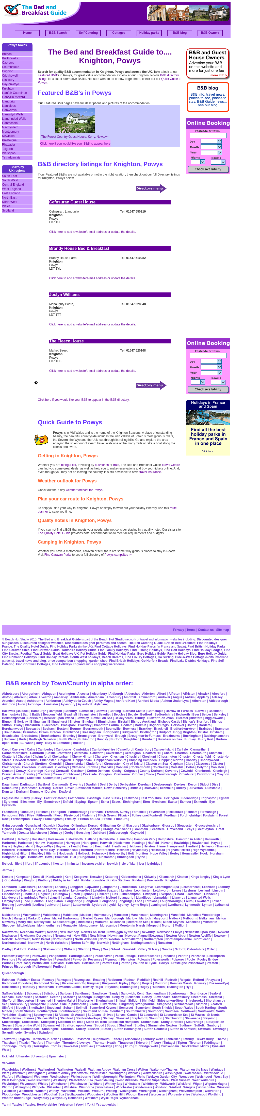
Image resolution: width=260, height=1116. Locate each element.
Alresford (218, 693)
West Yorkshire (203, 1080)
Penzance (198, 956)
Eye (212, 802)
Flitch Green (107, 815)
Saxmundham (156, 993)
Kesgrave (81, 877)
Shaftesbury (180, 997)
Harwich (106, 843)
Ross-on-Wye (218, 983)
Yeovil (80, 1104)
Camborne (63, 749)
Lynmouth (192, 904)
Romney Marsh (181, 983)
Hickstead (158, 850)
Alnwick (203, 693)
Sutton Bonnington (127, 1029)
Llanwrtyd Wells (12, 114)
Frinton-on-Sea (89, 819)
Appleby (203, 697)
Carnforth (37, 753)
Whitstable (132, 1084)
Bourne (75, 728)
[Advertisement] (206, 256)
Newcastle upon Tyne (200, 932)
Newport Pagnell (137, 935)
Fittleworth (44, 815)
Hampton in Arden (189, 839)
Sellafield (133, 997)
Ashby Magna (103, 701)
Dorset (58, 788)
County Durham (151, 771)
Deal (103, 784)
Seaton (55, 997)
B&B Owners (210, 32)
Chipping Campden (143, 760)
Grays (189, 829)
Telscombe (132, 1039)
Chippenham (82, 760)
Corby (49, 771)
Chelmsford (41, 756)
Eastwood (131, 798)
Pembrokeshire (149, 956)
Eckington (171, 798)
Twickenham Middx (196, 1046)
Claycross (203, 763)
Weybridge (10, 1084)
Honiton (142, 853)
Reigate (185, 980)
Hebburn (135, 846)
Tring (118, 1046)
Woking (111, 1091)
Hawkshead (200, 843)
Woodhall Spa (54, 1094)
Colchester (160, 767)
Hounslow (35, 857)
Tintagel (169, 1042)
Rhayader (8, 144)
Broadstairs (10, 736)
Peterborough (28, 959)
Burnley (190, 739)
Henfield (192, 846)
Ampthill (130, 697)
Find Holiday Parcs (142, 646)
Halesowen (56, 839)
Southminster (135, 1011)
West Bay (221, 1076)
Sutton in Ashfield (183, 1029)
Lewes (177, 890)
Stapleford (139, 1018)
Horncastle (190, 853)
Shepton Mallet (64, 1000)
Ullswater (23, 1056)
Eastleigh (94, 798)
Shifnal (121, 1000)
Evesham (159, 802)
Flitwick (123, 815)
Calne (31, 749)
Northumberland (14, 943)
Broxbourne (172, 736)
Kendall (38, 877)
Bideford (196, 718)
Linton (75, 894)
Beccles (119, 714)
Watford (7, 1076)
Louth (188, 901)
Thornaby (53, 1042)
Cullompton (51, 778)
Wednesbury (59, 1076)
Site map (222, 630)
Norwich (103, 943)
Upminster (56, 1056)
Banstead (86, 711)
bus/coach (102, 465)
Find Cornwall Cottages (33, 664)
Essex (116, 802)
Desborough (163, 784)
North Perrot (41, 939)
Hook (204, 853)
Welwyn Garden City (162, 1076)
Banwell (101, 711)
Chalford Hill (152, 753)
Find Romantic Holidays (19, 657)
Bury (39, 743)
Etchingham (132, 802)
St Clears (94, 1015)
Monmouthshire (48, 925)
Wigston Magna (216, 1084)
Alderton (148, 693)
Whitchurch (59, 1084)
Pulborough (42, 966)
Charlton (181, 753)
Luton (66, 904)
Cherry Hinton (82, 756)
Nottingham (120, 943)
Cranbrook (203, 771)
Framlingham (52, 819)
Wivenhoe (68, 1091)
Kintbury (44, 880)
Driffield (135, 788)
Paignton (22, 956)
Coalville (107, 767)
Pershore (8, 959)
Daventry (76, 784)
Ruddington (128, 987)
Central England (13, 184)
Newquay (157, 935)
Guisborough (118, 832)
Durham (21, 791)
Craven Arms (11, 774)
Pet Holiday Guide (93, 653)
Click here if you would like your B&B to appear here (75, 143)
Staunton (155, 1018)
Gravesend (175, 829)
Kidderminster (131, 877)
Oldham (69, 949)
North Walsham (86, 939)
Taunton (67, 1039)
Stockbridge (11, 1022)
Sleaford (216, 1004)
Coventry (171, 771)
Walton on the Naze (194, 1069)
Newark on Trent (93, 932)
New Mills (81, 935)
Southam (116, 1011)
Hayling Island (23, 846)
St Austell (78, 1015)
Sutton (106, 1029)
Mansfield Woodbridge (203, 915)
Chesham (117, 756)
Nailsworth (10, 932)
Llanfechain (10, 123)
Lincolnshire (11, 894)
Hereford (8, 850)
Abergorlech (31, 693)
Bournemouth (93, 728)
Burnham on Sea (170, 739)
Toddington (212, 1042)
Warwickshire (152, 1073)
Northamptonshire (179, 939)
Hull (73, 857)
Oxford (180, 949)
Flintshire (88, 815)
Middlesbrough (64, 922)
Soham (68, 1007)
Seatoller (41, 997)
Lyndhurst (175, 904)
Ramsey (48, 980)
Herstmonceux (67, 850)
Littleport (149, 894)
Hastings (138, 843)
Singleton (126, 1004)
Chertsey (101, 756)
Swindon (45, 1032)
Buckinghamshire (216, 736)
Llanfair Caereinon (14, 93)
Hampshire (166, 839)
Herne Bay (47, 850)
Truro (129, 1046)
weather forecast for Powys (84, 490)
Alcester (83, 693)
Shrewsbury (18, 1004)
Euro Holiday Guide (151, 653)
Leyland (204, 890)
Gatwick (49, 825)
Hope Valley (158, 853)
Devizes (180, 784)
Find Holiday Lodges (207, 650)
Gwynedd (137, 832)
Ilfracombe (42, 863)
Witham (40, 1091)
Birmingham (107, 721)
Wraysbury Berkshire (67, 1098)
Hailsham (38, 839)
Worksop (198, 1094)
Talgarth (7, 149)
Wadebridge (10, 1069)
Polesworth (161, 959)
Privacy (178, 630)
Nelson (52, 932)
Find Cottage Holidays (110, 646)
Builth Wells (10, 58)
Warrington (117, 1073)
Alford (161, 693)
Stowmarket (51, 1025)
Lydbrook (99, 904)
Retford (198, 980)
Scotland (8, 210)
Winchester (124, 1087)
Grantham (141, 829)
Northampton (153, 939)
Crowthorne (205, 774)
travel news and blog (31, 660)
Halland (90, 839)
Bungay (102, 739)
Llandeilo (210, 894)
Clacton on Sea (157, 763)
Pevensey (95, 959)
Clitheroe (78, 767)
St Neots (213, 1015)
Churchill (55, 763)
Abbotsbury (10, 693)
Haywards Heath (67, 846)
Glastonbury (151, 825)
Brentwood (71, 732)
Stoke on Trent (96, 1022)
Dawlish (91, 784)
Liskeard (103, 894)
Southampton (47, 1011)
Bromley (69, 736)
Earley (37, 798)
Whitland (96, 1084)
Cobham (122, 767)
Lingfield (44, 894)
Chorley (191, 760)
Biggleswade (214, 718)
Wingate (189, 1087)
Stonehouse (150, 1022)
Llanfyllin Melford (13, 97)
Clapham (176, 763)
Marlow (131, 918)
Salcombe (34, 993)
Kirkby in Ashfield (66, 880)
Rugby (144, 987)
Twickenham (170, 1046)
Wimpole (38, 1087)
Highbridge (10, 853)
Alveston (44, 697)
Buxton (78, 743)
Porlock (7, 963)
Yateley (17, 1104)
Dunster (7, 791)
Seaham (8, 997)
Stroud (112, 1025)
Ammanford (146, 697)
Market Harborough (66, 918)
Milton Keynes (173, 922)
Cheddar (24, 756)
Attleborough (218, 701)
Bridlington (148, 732)
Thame (221, 1039)
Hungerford (86, 857)
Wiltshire (70, 1087)
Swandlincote (12, 1032)
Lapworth (92, 887)
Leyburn (190, 890)
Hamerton (124, 839)
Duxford (65, 791)
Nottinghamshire (143, 943)
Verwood (8, 1063)
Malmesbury (102, 915)
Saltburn (66, 993)
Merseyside (42, 922)
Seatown (69, 997)
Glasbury (8, 80)
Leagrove (146, 887)
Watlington (24, 1076)
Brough (120, 736)
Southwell (188, 1011)
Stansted (122, 1018)
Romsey (200, 983)
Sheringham (104, 1000)
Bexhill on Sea (101, 718)
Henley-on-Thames (214, 846)
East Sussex (112, 798)
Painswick (39, 956)
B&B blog (180, 32)
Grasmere (158, 829)
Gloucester (185, 825)
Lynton (207, 904)
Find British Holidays (124, 660)
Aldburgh (116, 693)
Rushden (158, 987)
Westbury (60, 1080)
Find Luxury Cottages (140, 657)
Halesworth (74, 839)
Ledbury (224, 887)
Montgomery (10, 131)
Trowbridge (104, 1046)
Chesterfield (202, 756)
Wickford (184, 1084)
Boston (62, 728)
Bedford (146, 714)
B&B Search (58, 32)
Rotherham (46, 987)
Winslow (223, 1087)
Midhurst (101, 922)
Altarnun (20, 697)
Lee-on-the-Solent (16, 890)
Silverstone (108, 1004)
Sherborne (85, 1000)
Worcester (158, 1094)
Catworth (96, 753)
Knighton (8, 88)
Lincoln (217, 890)
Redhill (158, 980)
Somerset (126, 1007)
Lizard (179, 894)
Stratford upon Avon (77, 1025)
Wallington (65, 1069)
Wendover (187, 1076)
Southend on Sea (96, 1011)
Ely (39, 802)
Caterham (81, 753)
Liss (115, 894)
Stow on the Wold (27, 1025)
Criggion (7, 71)
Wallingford (46, 1069)
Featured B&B (47, 75)
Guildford (99, 832)
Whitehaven (78, 1084)
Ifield (18, 863)
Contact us (206, 630)
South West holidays (85, 657)
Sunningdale (30, 1029)
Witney (54, 1091)
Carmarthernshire (15, 753)
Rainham (8, 980)
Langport (76, 887)
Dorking (45, 788)
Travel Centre (171, 465)
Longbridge (73, 901)
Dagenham (10, 784)
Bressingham (91, 732)
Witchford (26, 1091)
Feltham (191, 812)
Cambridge (81, 749)
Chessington (167, 756)
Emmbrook (52, 802)
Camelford (125, 749)
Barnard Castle (134, 711)
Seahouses (24, 997)
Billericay (21, 721)
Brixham (216, 732)
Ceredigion (133, 753)
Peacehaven (103, 956)
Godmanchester (44, 829)
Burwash (26, 743)
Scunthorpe (198, 993)
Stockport (48, 1022)
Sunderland (10, 1029)
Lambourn (9, 887)
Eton (146, 802)
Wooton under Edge (16, 1098)
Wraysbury (41, 1098)
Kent (68, 877)
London (38, 901)
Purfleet (58, 966)
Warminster (98, 1073)
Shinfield (148, 1000)
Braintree (205, 728)
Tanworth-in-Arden (45, 1039)
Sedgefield (102, 997)
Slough (21, 1007)
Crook (149, 774)
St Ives (108, 1015)
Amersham (96, 697)
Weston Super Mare (154, 1080)
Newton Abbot (176, 935)
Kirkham (138, 880)
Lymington (158, 904)
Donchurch (10, 788)
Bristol (203, 732)
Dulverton (196, 788)
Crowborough (167, 774)
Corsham (77, 771)
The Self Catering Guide (145, 643)
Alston (6, 697)
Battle (36, 714)
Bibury (140, 718)
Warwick (134, 1073)
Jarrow (7, 870)
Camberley (45, 749)
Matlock (175, 918)
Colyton (202, 767)
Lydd (112, 904)
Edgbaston (208, 798)
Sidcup (65, 1004)
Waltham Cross (124, 1069)
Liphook (88, 894)
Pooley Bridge (207, 959)
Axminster (50, 704)
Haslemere (122, 843)
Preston (212, 963)
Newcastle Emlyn (169, 932)
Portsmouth (90, 963)
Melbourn (190, 918)
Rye (188, 987)
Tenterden (173, 1039)
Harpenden (55, 843)
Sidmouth (79, 1004)
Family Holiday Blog (182, 653)
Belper (206, 714)
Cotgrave (130, 771)
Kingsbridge (12, 880)
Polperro (178, 959)
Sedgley (118, 997)
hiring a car (68, 465)
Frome (107, 819)
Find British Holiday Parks (206, 646)
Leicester (38, 890)
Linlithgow (60, 894)
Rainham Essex (28, 980)
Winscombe (206, 1087)
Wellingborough (105, 1076)
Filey (30, 815)
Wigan (197, 1084)
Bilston (75, 721)
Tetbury (188, 1039)
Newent (223, 932)
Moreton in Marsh (132, 925)
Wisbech (10, 1091)
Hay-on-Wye (10, 84)
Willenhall (54, 1087)
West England (11, 189)
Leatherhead (191, 887)
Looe (138, 901)
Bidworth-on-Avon (160, 718)
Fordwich (209, 815)
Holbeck (84, 853)
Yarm (5, 1104)
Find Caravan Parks (57, 554)
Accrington (67, 693)
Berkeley (220, 714)
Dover (69, 788)
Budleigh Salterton (42, 739)
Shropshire (38, 1004)
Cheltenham (61, 756)
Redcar (129, 980)
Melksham (206, 918)
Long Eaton (54, 901)
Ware (5, 1073)
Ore (105, 949)
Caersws (8, 62)
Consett (7, 771)
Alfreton (174, 693)
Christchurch (11, 763)
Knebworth (155, 880)
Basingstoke (11, 714)
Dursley (51, 791)
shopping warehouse (109, 664)
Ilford (28, 863)
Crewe (57, 774)
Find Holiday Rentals (53, 657)
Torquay (25, 1046)
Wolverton (211, 1091)
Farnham (96, 812)
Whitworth (167, 1084)
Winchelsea (104, 1087)
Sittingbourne (145, 1004)
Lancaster (45, 887)
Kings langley (200, 877)
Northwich (35, 943)
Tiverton (195, 1042)
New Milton (98, 935)
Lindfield (29, 894)
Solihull (81, 1007)
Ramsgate (64, 980)
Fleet (58, 815)
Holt (131, 853)
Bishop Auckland (143, 721)
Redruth (171, 980)
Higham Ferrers (179, 850)
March (6, 918)
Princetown (196, 963)
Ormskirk (129, 949)
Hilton (24, 853)
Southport (155, 1011)
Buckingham (192, 736)
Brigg (177, 732)
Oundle (167, 949)
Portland (57, 963)
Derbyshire (128, 784)
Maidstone (70, 915)
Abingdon (49, 693)
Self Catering (88, 32)
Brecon (7, 54)
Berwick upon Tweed (59, 718)
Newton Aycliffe (200, 935)
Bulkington (86, 739)
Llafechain (193, 894)
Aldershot (132, 693)
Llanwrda (178, 897)
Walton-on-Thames (164, 1069)
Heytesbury (140, 850)
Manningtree (159, 915)
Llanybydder (11, 901)
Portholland (40, 963)
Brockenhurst (51, 736)
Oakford (20, 949)
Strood (99, 1025)
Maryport (160, 918)
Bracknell (161, 728)
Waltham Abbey (99, 1069)
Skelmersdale (183, 1004)
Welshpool (9, 153)
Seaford (215, 993)
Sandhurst (82, 993)
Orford (115, 949)
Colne (190, 767)
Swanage (219, 1029)
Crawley (29, 774)
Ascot (20, 701)
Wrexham (91, 1098)
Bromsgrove (87, 736)
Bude (22, 739)
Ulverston (39, 1056)
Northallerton (131, 939)
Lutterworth (81, 904)
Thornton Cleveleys (76, 1042)
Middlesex (84, 922)
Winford (175, 1087)
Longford (91, 901)
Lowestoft (24, 904)
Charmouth (198, 753)
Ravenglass (82, 980)
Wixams (84, 1091)
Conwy (21, 771)
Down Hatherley (115, 788)
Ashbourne (35, 701)
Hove (49, 857)
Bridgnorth (111, 732)
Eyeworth (9, 805)
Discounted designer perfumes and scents (95, 643)
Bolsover (177, 725)
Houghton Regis (14, 857)
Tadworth (8, 1039)
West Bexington (13, 1080)
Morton (167, 925)
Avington (8, 704)
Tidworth (142, 1042)
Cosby (117, 771)
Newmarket (63, 935)
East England (11, 193)
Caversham (114, 753)
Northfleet (22, 939)
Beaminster (87, 714)
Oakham (34, 949)
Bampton (55, 711)
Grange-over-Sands (117, 829)
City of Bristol (133, 763)
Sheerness (199, 997)
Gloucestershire (206, 825)
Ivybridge (153, 863)
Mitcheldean (26, 925)
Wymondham (129, 1098)
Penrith (183, 956)
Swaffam (204, 1029)
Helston (149, 846)
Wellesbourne (81, 1076)
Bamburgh (38, 711)
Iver (141, 863)
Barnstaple (155, 711)
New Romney (69, 932)
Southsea (172, 1011)
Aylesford (85, 704)
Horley (174, 853)
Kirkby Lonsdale (93, 880)
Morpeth (153, 925)
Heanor (87, 846)
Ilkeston (58, 863)
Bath (26, 714)
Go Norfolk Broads (155, 660)
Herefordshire (27, 850)
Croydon (223, 774)
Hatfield (153, 843)
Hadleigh (23, 839)
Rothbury (28, 987)
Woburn (98, 1091)
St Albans (62, 1015)
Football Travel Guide (36, 653)
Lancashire (27, 887)
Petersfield (62, 959)
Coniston (217, 767)
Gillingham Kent (111, 825)
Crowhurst (186, 774)
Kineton (182, 877)
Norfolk (7, 939)
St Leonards (148, 1015)
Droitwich (151, 788)
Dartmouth (60, 784)
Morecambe (108, 925)
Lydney (123, 904)
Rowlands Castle (68, 987)
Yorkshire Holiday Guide (78, 650)
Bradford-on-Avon (183, 728)
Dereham (144, 784)
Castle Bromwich (58, 753)
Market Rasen (93, 918)
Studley (140, 1025)
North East (9, 197)
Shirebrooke (194, 1000)
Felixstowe (175, 812)
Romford (161, 983)
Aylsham (100, 704)
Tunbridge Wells (146, 1046)
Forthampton (20, 819)
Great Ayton (205, 829)
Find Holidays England (68, 664)
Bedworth (183, 714)
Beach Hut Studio (111, 639)
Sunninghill (50, 1029)
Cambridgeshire (103, 749)
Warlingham (36, 1073)
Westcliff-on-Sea (81, 1080)
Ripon (135, 983)
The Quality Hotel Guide (54, 533)
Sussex (93, 1029)
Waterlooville (213, 1073)
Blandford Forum (106, 725)
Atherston (199, 701)
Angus (177, 697)
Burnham (148, 739)
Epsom (93, 802)
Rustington (175, 987)
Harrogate (73, 843)
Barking (115, 711)
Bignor (7, 721)
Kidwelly (150, 877)
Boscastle (33, 728)
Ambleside (78, 697)
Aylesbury (68, 704)
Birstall (123, 721)
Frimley (70, 819)
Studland (125, 1025)
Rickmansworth (73, 983)
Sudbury (185, 1025)
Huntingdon (125, 857)
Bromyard (105, 736)
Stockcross (30, 1022)
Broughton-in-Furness (144, 736)
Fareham (42, 812)
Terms (191, 630)
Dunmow (36, 791)
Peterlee (46, 959)
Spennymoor (43, 1015)
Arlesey (217, 697)
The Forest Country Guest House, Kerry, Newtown (75, 136)
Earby (26, 798)
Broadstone (30, 736)
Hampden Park (144, 839)
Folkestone (140, 815)
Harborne (8, 843)
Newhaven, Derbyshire (36, 935)
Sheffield (215, 997)
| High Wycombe (203, 850)
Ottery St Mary (148, 949)
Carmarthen (198, 749)
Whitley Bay (113, 1084)
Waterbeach (193, 1073)
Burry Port (205, 739)
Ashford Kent (125, 701)
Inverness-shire (93, 863)
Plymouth (112, 959)
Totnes (56, 1046)
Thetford (37, 1042)
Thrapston (125, 1042)
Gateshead (33, 825)
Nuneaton (165, 943)
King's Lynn (221, 877)
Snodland (54, 1007)
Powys (164, 963)
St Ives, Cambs (126, 1015)
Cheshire (132, 756)
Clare (189, 763)
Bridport (164, 732)
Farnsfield (139, 812)
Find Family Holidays (113, 650)
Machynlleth (10, 127)
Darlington (27, 784)
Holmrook (99, 853)
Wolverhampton (191, 1091)
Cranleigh (220, 771)
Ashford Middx (148, 701)
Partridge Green (80, 956)
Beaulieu (105, 714)
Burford (116, 739)
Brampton (222, 728)
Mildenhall (117, 922)
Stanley (108, 1018)
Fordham (170, 815)
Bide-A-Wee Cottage (189, 657)
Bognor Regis (159, 725)
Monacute (70, 925)
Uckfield (8, 1056)
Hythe (141, 857)
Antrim (190, 697)
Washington (173, 1073)
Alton (33, 697)
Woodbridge (11, 1094)
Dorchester (29, 788)
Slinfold (7, 1007)
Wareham (19, 1073)
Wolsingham (167, 1091)
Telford (117, 1039)
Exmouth (200, 802)
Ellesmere (27, 802)
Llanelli (55, 897)
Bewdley (82, 718)
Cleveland (45, 767)
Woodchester (32, 1094)
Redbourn (115, 980)
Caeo (5, 749)
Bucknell (10, 739)
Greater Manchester (33, 832)
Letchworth (161, 890)
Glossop (168, 825)
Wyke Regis (109, 1098)
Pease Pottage (125, 956)
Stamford (66, 1018)
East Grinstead (55, 798)
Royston (111, 987)
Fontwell (156, 815)
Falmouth (26, 812)
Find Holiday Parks (63, 646)
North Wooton (110, 939)
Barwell (200, 711)
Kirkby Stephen (118, 880)
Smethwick (36, 1007)
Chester (185, 756)
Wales (6, 206)
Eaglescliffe (10, 798)
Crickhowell (10, 75)
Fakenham (9, 812)
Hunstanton (106, 857)
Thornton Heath (104, 1042)
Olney (96, 949)
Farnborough (77, 812)
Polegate (143, 959)
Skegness (164, 1004)
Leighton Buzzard (106, 890)
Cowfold (187, 771)
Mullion (180, 925)
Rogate (147, 983)
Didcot (204, 784)
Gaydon (63, 825)
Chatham (215, 753)
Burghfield (131, 739)
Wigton (7, 1087)
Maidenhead (51, 915)
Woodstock (95, 1094)
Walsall (80, 1069)
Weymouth (28, 1084)
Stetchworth (173, 1018)
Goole (81, 829)
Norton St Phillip (83, 943)
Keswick (96, 877)
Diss (215, 784)
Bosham (49, 728)
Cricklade (90, 774)
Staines (28, 1018)
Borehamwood (12, 728)
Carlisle (182, 749)
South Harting (206, 1007)
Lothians (151, 901)
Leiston (126, 890)
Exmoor (185, 802)
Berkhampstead (13, 718)
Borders (204, 725)
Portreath (73, 963)
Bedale (133, 714)
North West (9, 202)
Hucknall (61, 857)
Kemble (7, 877)
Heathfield (102, 846)
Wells (141, 1076)
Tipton (182, 1042)
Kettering (111, 877)
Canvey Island (164, 749)
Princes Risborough (16, 966)
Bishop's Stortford (196, 721)
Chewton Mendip (25, 760)
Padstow (8, 956)
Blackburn (32, 725)
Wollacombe (75, 1094)
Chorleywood (209, 760)
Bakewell (8, 711)
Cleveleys (62, 767)
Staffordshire (11, 1018)
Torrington (41, 1046)
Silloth (93, 1004)
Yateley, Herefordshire (41, 1104)
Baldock (23, 711)
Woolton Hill (115, 1094)
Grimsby (56, 832)
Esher (105, 802)
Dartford (44, 784)
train (116, 465)
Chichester (48, 760)
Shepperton (25, 1000)
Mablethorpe (11, 915)
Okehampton (52, 949)
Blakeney (85, 725)
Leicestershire (58, 890)
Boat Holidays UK (66, 653)
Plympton (128, 959)
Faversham (157, 812)
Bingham (88, 721)
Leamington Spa (167, 887)
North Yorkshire (57, 943)
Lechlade (208, 887)
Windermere (143, 1087)
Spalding (24, 1015)
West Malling (104, 1080)
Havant (166, 843)
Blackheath (50, 725)
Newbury (148, 932)
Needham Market (32, 932)
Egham (224, 798)
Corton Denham (98, 771)
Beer (195, 714)
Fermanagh (208, 812)
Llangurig (8, 101)
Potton (125, 963)
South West (10, 180)
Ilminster (73, 863)
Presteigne (9, 140)
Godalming (23, 829)
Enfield (68, 802)
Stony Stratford (172, 1022)
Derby (113, 784)
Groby (68, 832)
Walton (143, 1069)
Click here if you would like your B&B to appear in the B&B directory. (83, 400)
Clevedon (29, 767)
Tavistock (83, 1039)
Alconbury (99, 693)
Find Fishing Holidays (146, 650)
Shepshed (44, 1000)
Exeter (172, 802)
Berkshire (34, 718)
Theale (23, 1042)
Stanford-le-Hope (88, 1018)
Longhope (107, 901)
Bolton (191, 725)
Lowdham (202, 901)
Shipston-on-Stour (170, 1000)
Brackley (145, 728)
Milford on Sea (138, 922)
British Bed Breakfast (180, 643)
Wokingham (128, 1091)
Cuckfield (34, 778)
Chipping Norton (171, 760)
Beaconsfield (52, 714)
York (90, 1104)
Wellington (127, 1076)
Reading (99, 980)
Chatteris (8, 756)
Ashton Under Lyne (175, 701)
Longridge (125, 901)
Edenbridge (189, 798)
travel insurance (150, 472)
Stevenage (192, 1018)
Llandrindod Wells (14, 118)
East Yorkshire (151, 798)
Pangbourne (58, 956)
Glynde (7, 829)
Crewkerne (122, 774)
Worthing (214, 1094)
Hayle (6, 846)
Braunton (30, 732)
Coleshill (177, 767)
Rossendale (10, 987)
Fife (21, 815)
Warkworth (80, 1073)
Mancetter (121, 915)
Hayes (215, 843)
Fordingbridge (190, 815)
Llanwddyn (9, 110)
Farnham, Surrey (117, 812)
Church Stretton (34, 763)
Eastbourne (76, 798)
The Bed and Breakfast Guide (59, 639)
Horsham (216, 853)
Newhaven (9, 935)
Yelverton (66, 1104)
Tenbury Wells (153, 1039)
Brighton (189, 732)
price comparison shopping (67, 660)
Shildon (133, 1000)
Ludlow (39, 904)
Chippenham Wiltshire (110, 760)
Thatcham (9, 1042)
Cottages (118, 32)
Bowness (130, 728)
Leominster (142, 890)
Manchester (139, 915)
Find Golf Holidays (177, 650)
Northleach (202, 939)
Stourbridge (194, 1022)
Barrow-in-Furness (179, 711)
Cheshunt (149, 756)
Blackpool (68, 725)
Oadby (6, 949)
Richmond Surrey (46, 983)
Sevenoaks (162, 997)
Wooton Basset (137, 1094)
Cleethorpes (11, 767)
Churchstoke (10, 67)
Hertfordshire (105, 850)
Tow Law (87, 1046)
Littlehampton (130, 894)
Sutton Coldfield (155, 1029)
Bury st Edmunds (57, 743)
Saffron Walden (13, 993)
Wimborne (86, 1087)
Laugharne (109, 887)
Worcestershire (179, 1094)
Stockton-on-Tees (70, 1022)
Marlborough (114, 918)
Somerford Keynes (103, 1007)
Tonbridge (9, 1046)
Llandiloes (143, 897)
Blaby (18, 725)
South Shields (162, 1007)
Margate (19, 918)
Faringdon (58, 812)
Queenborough (13, 973)
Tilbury (156, 1042)
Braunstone (12, 732)
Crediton (44, 774)
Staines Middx (47, 1018)
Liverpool (165, 894)
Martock (145, 918)
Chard (168, 753)
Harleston (25, 843)
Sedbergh (85, 997)
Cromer (137, 774)
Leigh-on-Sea (80, 890)
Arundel (7, 701)
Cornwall (62, 771)
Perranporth (216, 956)
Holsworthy (117, 853)
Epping (80, 802)
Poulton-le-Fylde (145, 963)
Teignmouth (101, 1039)
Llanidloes (9, 106)
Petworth (79, 959)
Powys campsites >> (119, 554)
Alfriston (189, 693)
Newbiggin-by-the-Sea (123, 932)
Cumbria (69, 778)
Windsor (161, 1087)
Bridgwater (130, 732)
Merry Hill (25, 922)
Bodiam (126, 725)
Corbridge (35, 771)
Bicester (182, 718)
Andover (164, 697)
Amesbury (113, 697)
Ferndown (9, 815)
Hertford (87, 850)
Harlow (40, 843)
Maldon (85, 915)
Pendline (169, 956)
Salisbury (50, 993)
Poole (191, 959)
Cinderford (94, 763)
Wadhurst (29, 1069)
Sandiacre (99, 993)
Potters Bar (110, 963)
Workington (147, 1091)
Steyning (209, 1018)
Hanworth (212, 839)
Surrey (81, 1029)
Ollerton (83, 949)
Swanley (30, 1032)
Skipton (201, 1004)
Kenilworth (54, 877)
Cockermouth (140, 767)
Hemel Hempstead (170, 846)
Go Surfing (165, 657)
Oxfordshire (195, 949)
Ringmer (93, 983)
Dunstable (212, 788)
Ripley (123, 983)
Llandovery (10, 897)
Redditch (143, 980)
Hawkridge (181, 843)
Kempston (22, 877)
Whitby (43, 1084)
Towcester (70, 1046)
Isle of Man (128, 863)
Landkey (61, 887)
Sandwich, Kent (132, 993)
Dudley (181, 788)
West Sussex (180, 1080)
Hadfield (8, 839)
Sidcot (53, 1004)
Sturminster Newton (162, 1025)
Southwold (206, 1011)
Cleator (218, 763)
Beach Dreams (112, 657)
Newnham (115, 935)
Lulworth (52, 904)
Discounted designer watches (41, 643)
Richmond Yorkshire (16, 983)
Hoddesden (67, 853)
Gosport (94, 829)
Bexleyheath (124, 718)
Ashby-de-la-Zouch (77, 701)
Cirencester (112, 763)
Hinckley (37, 853)
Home (27, 32)
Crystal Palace (14, 778)
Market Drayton (39, 918)
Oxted (211, 949)
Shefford (8, 1000)
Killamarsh (166, 877)
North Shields (62, 939)
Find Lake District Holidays (189, 660)
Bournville (113, 728)
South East (9, 176)
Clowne (92, 767)
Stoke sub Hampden (124, 1022)
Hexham (123, 850)
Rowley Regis (93, 987)
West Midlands (127, 1080)
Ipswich (112, 863)
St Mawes (198, 1015)
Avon (21, 704)
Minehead (193, 922)
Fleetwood (71, 815)
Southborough (69, 1011)
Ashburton (53, 701)
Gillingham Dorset (84, 825)
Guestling (83, 832)
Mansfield (178, 915)
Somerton (142, 1007)
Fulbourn (120, 819)
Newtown (8, 136)
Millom (156, 922)
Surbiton (67, 1029)
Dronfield (166, 788)
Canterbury (143, 749)
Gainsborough (12, 825)
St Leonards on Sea (174, 1015)
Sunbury (213, 1025)
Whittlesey (150, 1084)
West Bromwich (38, 1080)
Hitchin (51, 853)
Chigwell (64, 760)
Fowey (37, 819)
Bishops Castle (169, 721)
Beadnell (70, 714)
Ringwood (109, 983)
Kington (29, 880)
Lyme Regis (139, 904)
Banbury (70, 711)
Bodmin (140, 725)
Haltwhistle (107, 839)
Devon (192, 784)
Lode (26, 901)
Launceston (128, 887)
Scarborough (178, 993)
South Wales (184, 1007)
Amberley (61, 697)
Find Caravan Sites (15, 650)
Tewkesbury (205, 1039)
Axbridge (34, 704)
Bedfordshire (163, 714)
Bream (43, 732)
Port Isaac (23, 963)
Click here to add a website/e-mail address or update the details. (92, 232)
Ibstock (7, 863)
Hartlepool (90, 843)
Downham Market (89, 788)
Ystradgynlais (11, 157)
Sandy (113, 993)
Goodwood (67, 829)
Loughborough (171, 901)
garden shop (98, 660)
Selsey (147, 997)
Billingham (38, 721)
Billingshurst (57, 721)
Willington (22, 1087)
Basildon (215, 711)
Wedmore (41, 1076)
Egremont (11, 802)
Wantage (217, 1069)
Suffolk (199, 1025)
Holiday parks (149, 32)
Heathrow (119, 846)
